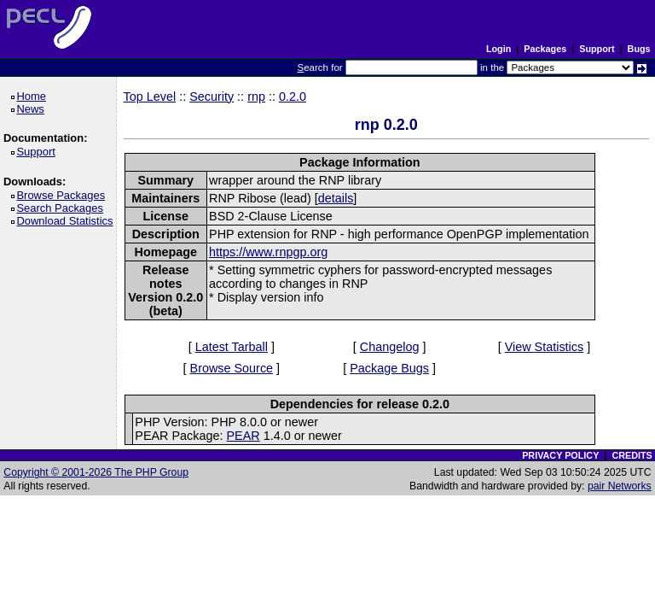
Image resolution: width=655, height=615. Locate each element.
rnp (256, 96)
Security (211, 96)
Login (498, 49)
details (336, 198)
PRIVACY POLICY (560, 455)
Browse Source (232, 368)
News (32, 108)
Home (33, 96)
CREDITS (632, 455)
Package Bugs (389, 368)
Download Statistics (67, 220)
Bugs (639, 49)
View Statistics (544, 347)
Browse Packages (63, 195)
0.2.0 (292, 96)
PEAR (242, 435)
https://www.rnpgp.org (268, 252)
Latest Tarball (231, 347)
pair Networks (620, 486)
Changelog (390, 347)
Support (596, 49)
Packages (545, 49)
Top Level (150, 96)
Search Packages (62, 208)
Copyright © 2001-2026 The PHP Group (95, 472)
